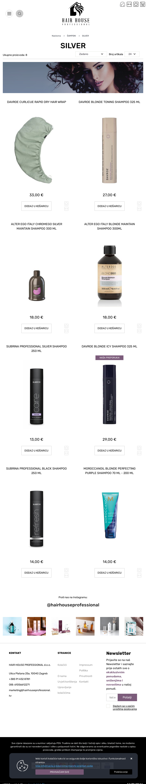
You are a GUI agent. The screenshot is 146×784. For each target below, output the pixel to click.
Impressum (85, 665)
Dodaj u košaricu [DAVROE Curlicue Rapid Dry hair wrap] (36, 206)
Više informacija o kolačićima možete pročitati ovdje (64, 765)
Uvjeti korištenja (67, 681)
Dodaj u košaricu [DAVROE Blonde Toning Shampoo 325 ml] (110, 206)
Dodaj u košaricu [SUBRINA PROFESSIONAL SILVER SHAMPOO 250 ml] (36, 450)
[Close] (59, 772)
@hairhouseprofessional (73, 605)
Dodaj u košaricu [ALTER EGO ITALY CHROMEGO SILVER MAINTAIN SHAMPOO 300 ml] (36, 328)
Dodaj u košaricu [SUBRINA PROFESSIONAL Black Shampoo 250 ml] (36, 572)
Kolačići (62, 665)
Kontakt (83, 681)
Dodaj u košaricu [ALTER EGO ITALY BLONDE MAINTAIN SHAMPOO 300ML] (110, 328)
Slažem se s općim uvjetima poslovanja (125, 708)
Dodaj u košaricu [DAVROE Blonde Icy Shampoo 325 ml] (110, 450)
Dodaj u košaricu (110, 572)
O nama (62, 676)
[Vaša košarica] (142, 4)
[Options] (121, 772)
